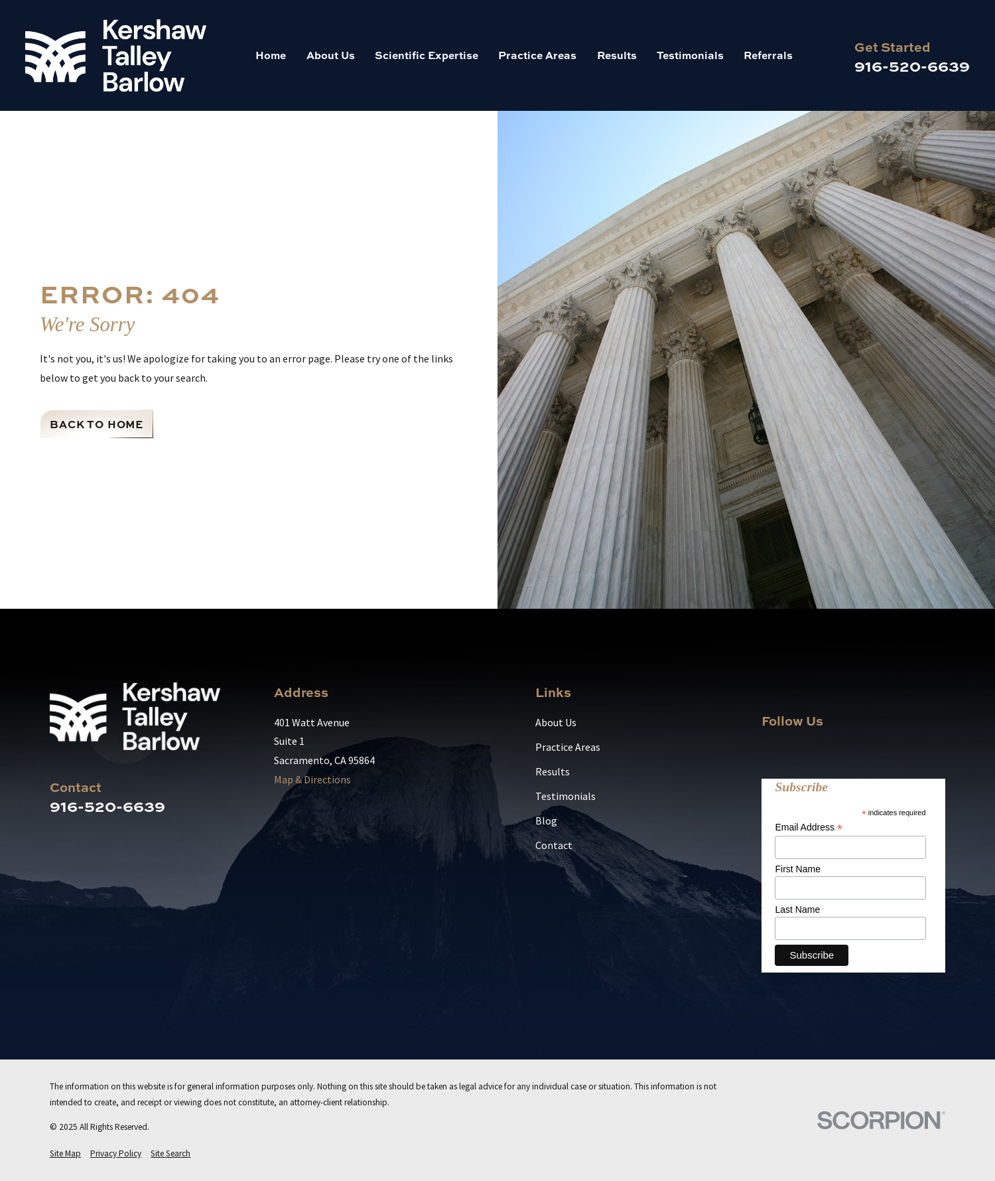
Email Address (808, 827)
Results (552, 771)
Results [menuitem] (617, 54)
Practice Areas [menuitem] (537, 54)
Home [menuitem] (270, 54)
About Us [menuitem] (330, 54)
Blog (546, 820)
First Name (797, 869)
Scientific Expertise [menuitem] (426, 54)
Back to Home (96, 424)
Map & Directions (312, 779)
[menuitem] (65, 1154)
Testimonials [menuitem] (690, 54)
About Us (555, 722)
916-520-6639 (912, 65)
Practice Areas (567, 746)
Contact (553, 845)
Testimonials (565, 796)
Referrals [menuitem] (768, 54)
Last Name (797, 909)
